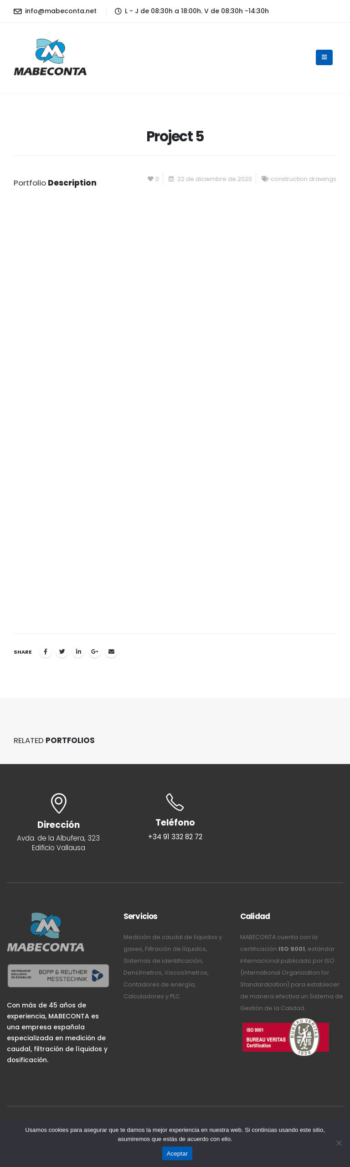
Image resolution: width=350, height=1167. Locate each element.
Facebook (45, 651)
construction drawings (303, 179)
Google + (94, 651)
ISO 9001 (291, 949)
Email (111, 651)
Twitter (62, 651)
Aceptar (177, 1153)
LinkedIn (78, 651)
